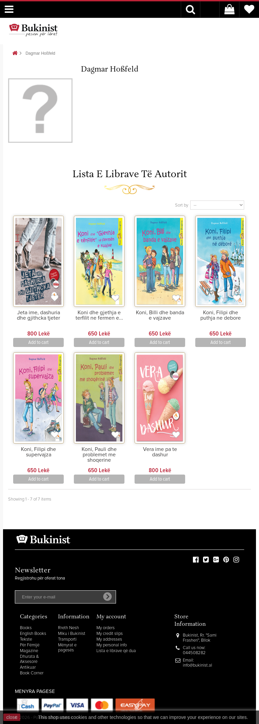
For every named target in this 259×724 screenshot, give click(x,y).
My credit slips (109, 634)
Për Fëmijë (29, 645)
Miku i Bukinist (71, 634)
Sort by (181, 205)
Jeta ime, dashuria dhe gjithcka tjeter (38, 315)
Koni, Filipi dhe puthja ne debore (220, 315)
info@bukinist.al (197, 665)
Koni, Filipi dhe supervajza (38, 452)
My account (111, 617)
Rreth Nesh (68, 628)
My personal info (111, 645)
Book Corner (32, 673)
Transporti (67, 639)
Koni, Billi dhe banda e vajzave (160, 315)
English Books (33, 634)
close (12, 717)
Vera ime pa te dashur (160, 452)
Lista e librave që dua (116, 651)
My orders (105, 628)
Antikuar (28, 667)
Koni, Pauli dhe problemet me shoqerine (99, 455)
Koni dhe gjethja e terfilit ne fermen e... (99, 315)
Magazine (29, 651)
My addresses (109, 639)
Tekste (26, 639)
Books (26, 628)
